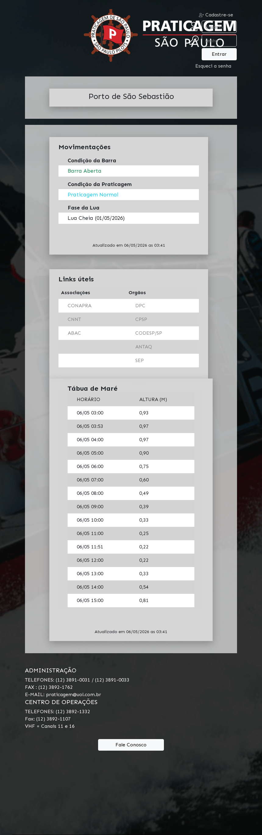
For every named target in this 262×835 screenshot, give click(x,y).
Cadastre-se (216, 15)
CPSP (141, 319)
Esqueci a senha (213, 66)
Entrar (219, 54)
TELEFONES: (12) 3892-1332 (57, 711)
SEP (139, 360)
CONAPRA (79, 305)
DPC (140, 305)
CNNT (74, 319)
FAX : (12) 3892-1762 (49, 687)
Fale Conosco (131, 745)
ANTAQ (143, 347)
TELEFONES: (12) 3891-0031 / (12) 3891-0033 (77, 680)
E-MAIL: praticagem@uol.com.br (63, 694)
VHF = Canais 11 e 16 (50, 726)
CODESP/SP (148, 333)
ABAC (74, 333)
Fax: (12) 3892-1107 (48, 719)
